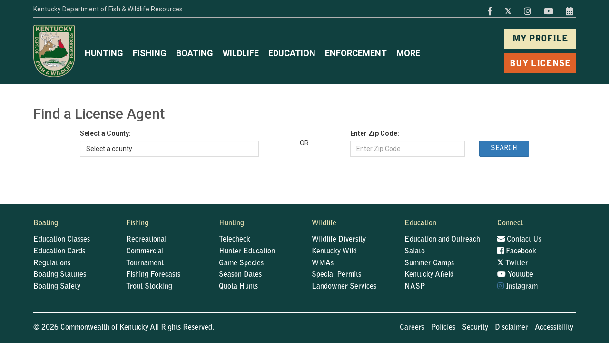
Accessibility (554, 328)
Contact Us (519, 239)
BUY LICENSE (540, 64)
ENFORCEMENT (356, 53)
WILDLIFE (241, 53)
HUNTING (104, 53)
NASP (414, 287)
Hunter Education (247, 251)
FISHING (150, 53)
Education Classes (61, 239)
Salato (414, 251)
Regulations (51, 263)
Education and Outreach (442, 239)
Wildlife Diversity (339, 239)
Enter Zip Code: (374, 133)
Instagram (517, 286)
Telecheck (234, 239)
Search (504, 148)
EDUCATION (291, 53)
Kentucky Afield (429, 275)
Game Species (241, 263)
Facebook (516, 251)
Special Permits (336, 275)
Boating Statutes (59, 275)
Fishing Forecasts (153, 275)
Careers (412, 328)
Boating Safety (56, 287)
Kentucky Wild (334, 251)
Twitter (512, 263)
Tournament (145, 263)
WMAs (323, 263)
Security (475, 328)
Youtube (515, 274)
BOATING (194, 53)
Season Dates (240, 275)
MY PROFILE (540, 39)
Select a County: (105, 133)
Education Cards (59, 251)
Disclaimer (511, 328)
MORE (408, 53)
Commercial (145, 251)
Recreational (146, 239)
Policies (443, 328)
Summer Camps (429, 263)
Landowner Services (344, 287)
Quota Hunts (238, 287)
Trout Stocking (149, 287)
